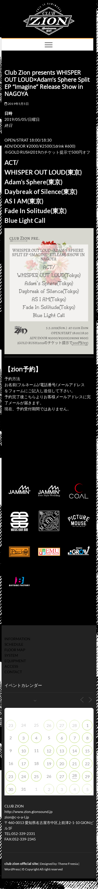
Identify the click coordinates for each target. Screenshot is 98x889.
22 (87, 763)
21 (74, 763)
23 (10, 725)
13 (61, 750)
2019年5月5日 (16, 104)
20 (61, 763)
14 (74, 750)
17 (23, 763)
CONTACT (13, 672)
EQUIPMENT (15, 661)
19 (49, 763)
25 (36, 776)
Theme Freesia (68, 864)
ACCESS (11, 666)
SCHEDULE (13, 644)
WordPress (12, 869)
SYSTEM (11, 655)
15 (87, 750)
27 (61, 725)
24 (23, 776)
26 (49, 725)
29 (87, 776)
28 (74, 725)
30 (10, 789)
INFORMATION (17, 639)
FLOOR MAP (14, 650)
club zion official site (21, 863)
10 (23, 750)
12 (49, 750)
